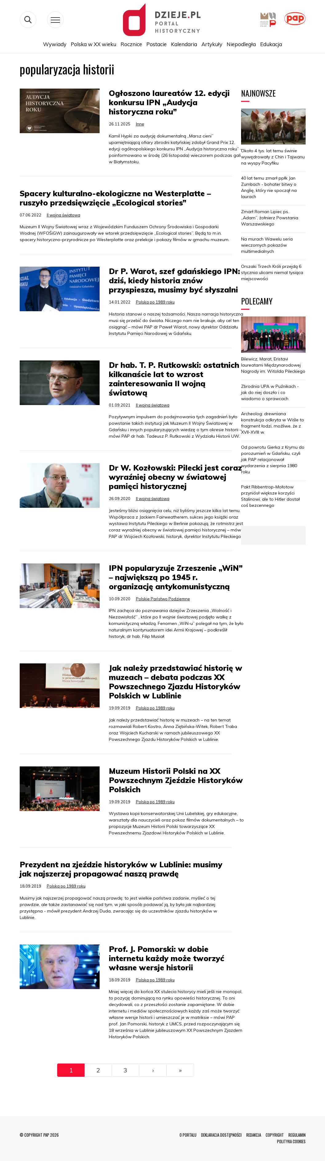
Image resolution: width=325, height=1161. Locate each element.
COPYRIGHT (275, 1135)
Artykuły (211, 44)
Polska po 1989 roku (155, 302)
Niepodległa (241, 44)
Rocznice (131, 44)
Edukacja (271, 44)
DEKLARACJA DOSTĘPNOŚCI (221, 1135)
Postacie (156, 44)
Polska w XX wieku (93, 44)
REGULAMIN (297, 1135)
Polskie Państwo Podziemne (163, 598)
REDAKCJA (253, 1135)
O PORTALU (188, 1135)
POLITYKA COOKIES (291, 1141)
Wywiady (54, 44)
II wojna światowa (63, 215)
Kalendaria (184, 44)
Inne (140, 123)
